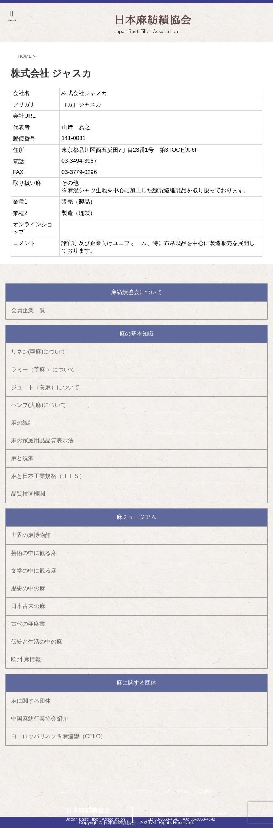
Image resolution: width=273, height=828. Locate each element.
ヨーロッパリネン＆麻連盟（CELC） (58, 736)
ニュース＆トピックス (81, 791)
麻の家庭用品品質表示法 (42, 440)
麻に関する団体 (31, 701)
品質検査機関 (28, 494)
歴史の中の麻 (28, 588)
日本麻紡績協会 (88, 810)
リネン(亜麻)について (38, 352)
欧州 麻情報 (26, 659)
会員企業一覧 (28, 310)
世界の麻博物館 (31, 535)
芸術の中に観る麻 (34, 553)
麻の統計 (22, 423)
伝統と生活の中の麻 (36, 642)
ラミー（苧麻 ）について (43, 369)
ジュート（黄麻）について (45, 387)
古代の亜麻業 (28, 624)
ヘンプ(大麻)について (38, 405)
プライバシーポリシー (133, 791)
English (206, 791)
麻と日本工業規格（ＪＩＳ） (48, 476)
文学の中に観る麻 (34, 571)
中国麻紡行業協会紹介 (39, 719)
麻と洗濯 (22, 458)
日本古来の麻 (28, 606)
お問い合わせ (176, 791)
